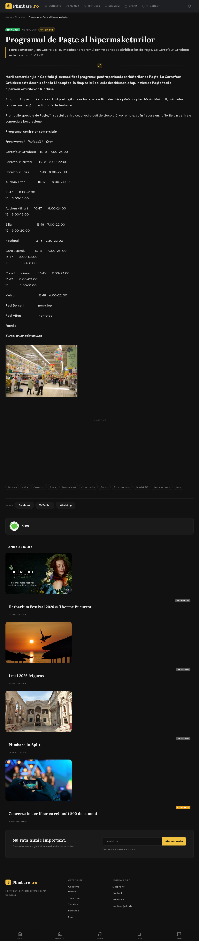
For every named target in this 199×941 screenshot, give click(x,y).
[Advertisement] (99, 449)
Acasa (8, 17)
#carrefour (39, 486)
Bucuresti (183, 601)
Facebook (24, 505)
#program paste (162, 486)
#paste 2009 (142, 486)
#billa (25, 486)
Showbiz (112, 6)
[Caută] (190, 6)
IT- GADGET (151, 6)
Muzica (72, 6)
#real (178, 486)
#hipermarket (88, 486)
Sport (71, 916)
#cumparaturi (69, 486)
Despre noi (118, 886)
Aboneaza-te (174, 841)
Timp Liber (92, 6)
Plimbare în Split (24, 744)
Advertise (118, 899)
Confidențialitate (122, 905)
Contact (117, 893)
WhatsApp (66, 505)
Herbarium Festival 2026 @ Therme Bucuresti (51, 607)
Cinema (131, 6)
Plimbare (21, 882)
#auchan (12, 486)
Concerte (53, 6)
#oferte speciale (122, 486)
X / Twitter (45, 505)
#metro (105, 486)
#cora (53, 486)
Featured (183, 670)
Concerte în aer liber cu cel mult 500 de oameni (53, 813)
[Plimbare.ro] (22, 6)
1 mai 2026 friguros (26, 675)
